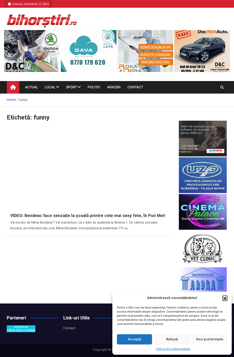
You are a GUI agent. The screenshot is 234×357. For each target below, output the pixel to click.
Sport (71, 87)
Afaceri (114, 87)
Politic (94, 87)
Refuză (172, 339)
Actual (31, 87)
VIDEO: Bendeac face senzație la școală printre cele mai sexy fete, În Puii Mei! (87, 215)
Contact (135, 87)
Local (50, 87)
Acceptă (134, 339)
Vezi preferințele (209, 339)
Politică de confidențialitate (173, 349)
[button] (225, 298)
